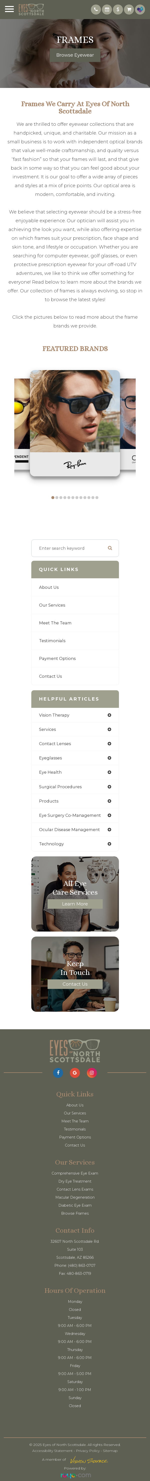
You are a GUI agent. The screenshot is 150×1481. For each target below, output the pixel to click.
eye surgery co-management (70, 815)
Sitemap (110, 1450)
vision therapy (54, 715)
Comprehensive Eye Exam (75, 1173)
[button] (52, 497)
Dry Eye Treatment (74, 1181)
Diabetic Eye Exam (75, 1205)
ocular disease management (69, 829)
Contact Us (50, 676)
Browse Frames (75, 1213)
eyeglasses (50, 757)
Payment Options (57, 658)
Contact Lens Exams (75, 1189)
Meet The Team (55, 622)
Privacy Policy (88, 1450)
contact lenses (55, 743)
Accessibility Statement (52, 1450)
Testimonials (52, 640)
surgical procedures (60, 786)
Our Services (52, 605)
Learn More (75, 903)
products (48, 801)
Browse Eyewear (75, 55)
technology (51, 843)
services (47, 729)
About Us (49, 587)
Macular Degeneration (75, 1197)
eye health (50, 772)
